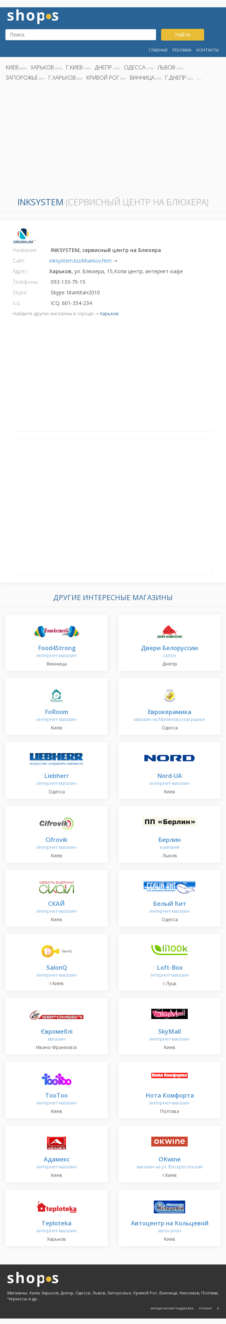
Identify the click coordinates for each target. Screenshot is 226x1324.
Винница (142, 77)
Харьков (42, 67)
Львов (166, 67)
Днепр (103, 67)
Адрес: (20, 271)
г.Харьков (62, 77)
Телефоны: (26, 281)
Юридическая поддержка (172, 1308)
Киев (12, 67)
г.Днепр (175, 77)
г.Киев (74, 67)
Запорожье (22, 77)
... (199, 77)
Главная (158, 50)
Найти (182, 34)
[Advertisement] (113, 137)
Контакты (207, 50)
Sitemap (205, 1308)
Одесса (134, 67)
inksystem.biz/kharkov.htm (80, 260)
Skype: (20, 292)
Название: (25, 250)
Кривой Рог (102, 77)
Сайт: (19, 260)
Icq (16, 302)
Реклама (181, 50)
